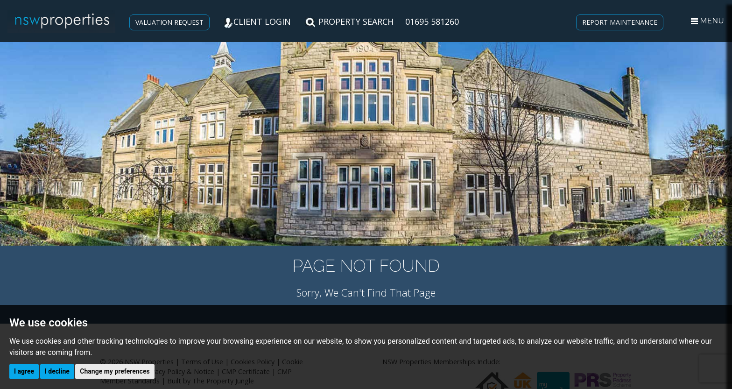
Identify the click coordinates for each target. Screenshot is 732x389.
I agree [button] (24, 371)
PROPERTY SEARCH (349, 21)
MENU (707, 20)
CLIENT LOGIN (257, 21)
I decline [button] (57, 371)
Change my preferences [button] (114, 371)
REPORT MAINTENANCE (619, 22)
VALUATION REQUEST (169, 22)
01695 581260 (432, 21)
